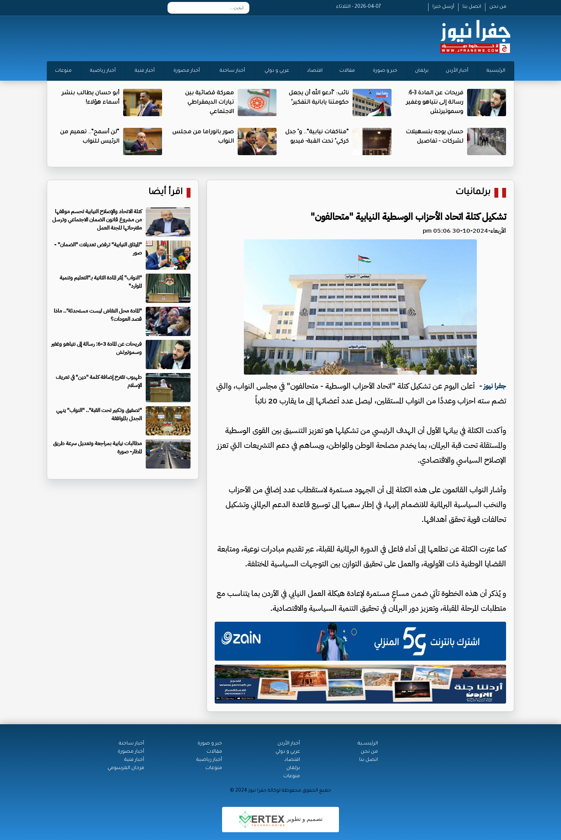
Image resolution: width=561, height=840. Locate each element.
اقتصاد (315, 71)
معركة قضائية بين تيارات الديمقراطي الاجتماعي (209, 102)
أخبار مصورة (186, 71)
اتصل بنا (471, 7)
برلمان (422, 71)
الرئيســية (368, 743)
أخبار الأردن (457, 71)
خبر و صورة (385, 71)
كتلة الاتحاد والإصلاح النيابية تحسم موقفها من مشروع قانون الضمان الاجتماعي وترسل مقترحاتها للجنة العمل (97, 219)
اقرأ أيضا (165, 193)
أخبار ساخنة (232, 71)
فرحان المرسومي (126, 768)
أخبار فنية (145, 71)
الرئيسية (496, 71)
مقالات (347, 71)
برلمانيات (472, 193)
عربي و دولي (277, 71)
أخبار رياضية (103, 71)
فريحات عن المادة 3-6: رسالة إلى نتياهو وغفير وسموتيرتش (434, 102)
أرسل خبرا (443, 7)
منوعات (63, 71)
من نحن (497, 7)
